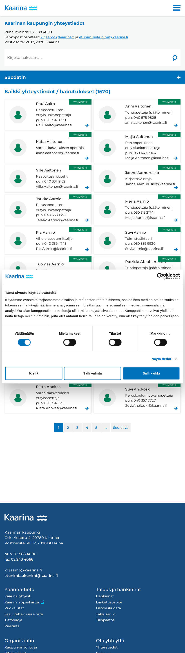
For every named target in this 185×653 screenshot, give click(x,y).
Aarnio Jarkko (47, 209)
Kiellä (33, 373)
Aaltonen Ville (47, 178)
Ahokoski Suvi (137, 397)
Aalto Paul (47, 114)
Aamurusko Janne (137, 178)
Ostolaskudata (108, 608)
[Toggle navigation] (177, 8)
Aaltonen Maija (137, 147)
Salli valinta (92, 373)
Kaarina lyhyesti (17, 596)
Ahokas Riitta (47, 397)
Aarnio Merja (137, 209)
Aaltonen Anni (137, 114)
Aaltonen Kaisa (47, 147)
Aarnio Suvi (137, 240)
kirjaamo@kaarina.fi (57, 37)
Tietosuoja (13, 620)
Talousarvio (106, 614)
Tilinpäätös (105, 620)
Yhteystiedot (107, 647)
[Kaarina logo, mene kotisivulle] (21, 8)
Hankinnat (105, 596)
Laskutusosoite (109, 602)
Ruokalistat (14, 608)
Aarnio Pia (47, 240)
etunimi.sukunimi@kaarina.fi (103, 37)
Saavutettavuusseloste (23, 614)
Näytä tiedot (161, 359)
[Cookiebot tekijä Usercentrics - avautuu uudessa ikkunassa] (160, 276)
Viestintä (12, 626)
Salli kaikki (151, 373)
